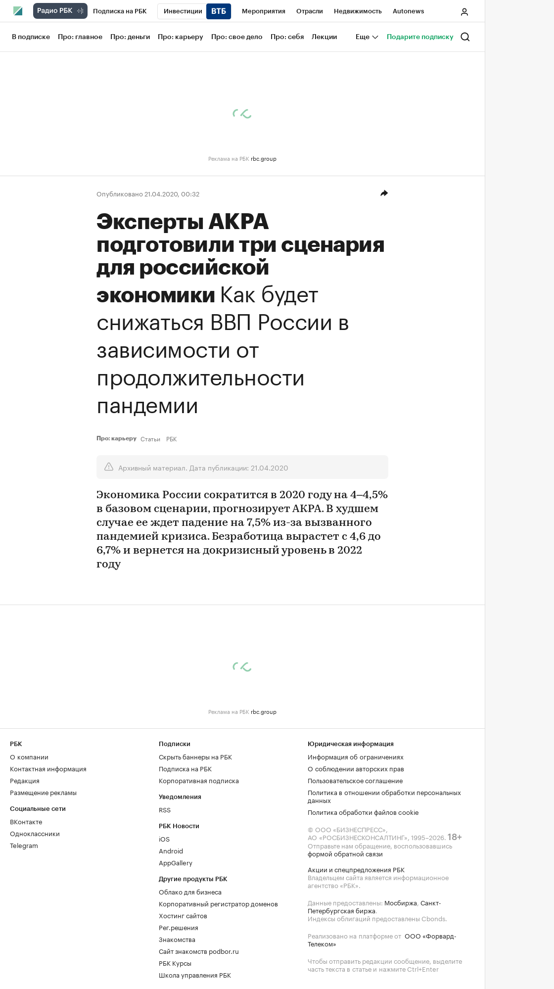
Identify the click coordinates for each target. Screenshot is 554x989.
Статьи (150, 438)
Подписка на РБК (185, 768)
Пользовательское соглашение (355, 780)
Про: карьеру (116, 438)
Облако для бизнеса (190, 891)
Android (171, 850)
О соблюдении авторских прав (356, 768)
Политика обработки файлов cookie (363, 811)
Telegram (24, 844)
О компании (29, 756)
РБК (171, 438)
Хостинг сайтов (183, 915)
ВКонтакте (26, 821)
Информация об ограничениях (356, 756)
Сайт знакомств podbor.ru (199, 950)
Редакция (25, 780)
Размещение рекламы (43, 792)
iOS (164, 838)
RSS (165, 809)
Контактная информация (48, 768)
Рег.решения (178, 927)
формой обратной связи (345, 853)
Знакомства (177, 938)
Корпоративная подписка (199, 780)
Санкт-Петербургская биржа (374, 906)
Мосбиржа (400, 902)
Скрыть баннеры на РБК (195, 756)
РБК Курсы (175, 962)
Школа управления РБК (195, 974)
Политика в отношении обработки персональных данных (384, 795)
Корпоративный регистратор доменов (218, 903)
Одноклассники (35, 833)
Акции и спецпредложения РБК (356, 869)
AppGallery (175, 862)
